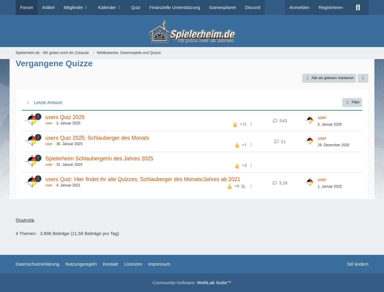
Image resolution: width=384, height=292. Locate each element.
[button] (363, 78)
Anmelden (300, 7)
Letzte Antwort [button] (48, 102)
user (48, 123)
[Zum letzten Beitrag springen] (310, 121)
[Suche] (357, 7)
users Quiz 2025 (65, 117)
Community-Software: (191, 282)
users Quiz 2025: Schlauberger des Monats (97, 138)
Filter (352, 102)
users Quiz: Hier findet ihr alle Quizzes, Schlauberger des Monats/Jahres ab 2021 (142, 179)
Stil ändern (357, 264)
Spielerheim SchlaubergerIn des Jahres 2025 (99, 159)
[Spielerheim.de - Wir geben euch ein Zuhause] (191, 31)
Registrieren (331, 7)
